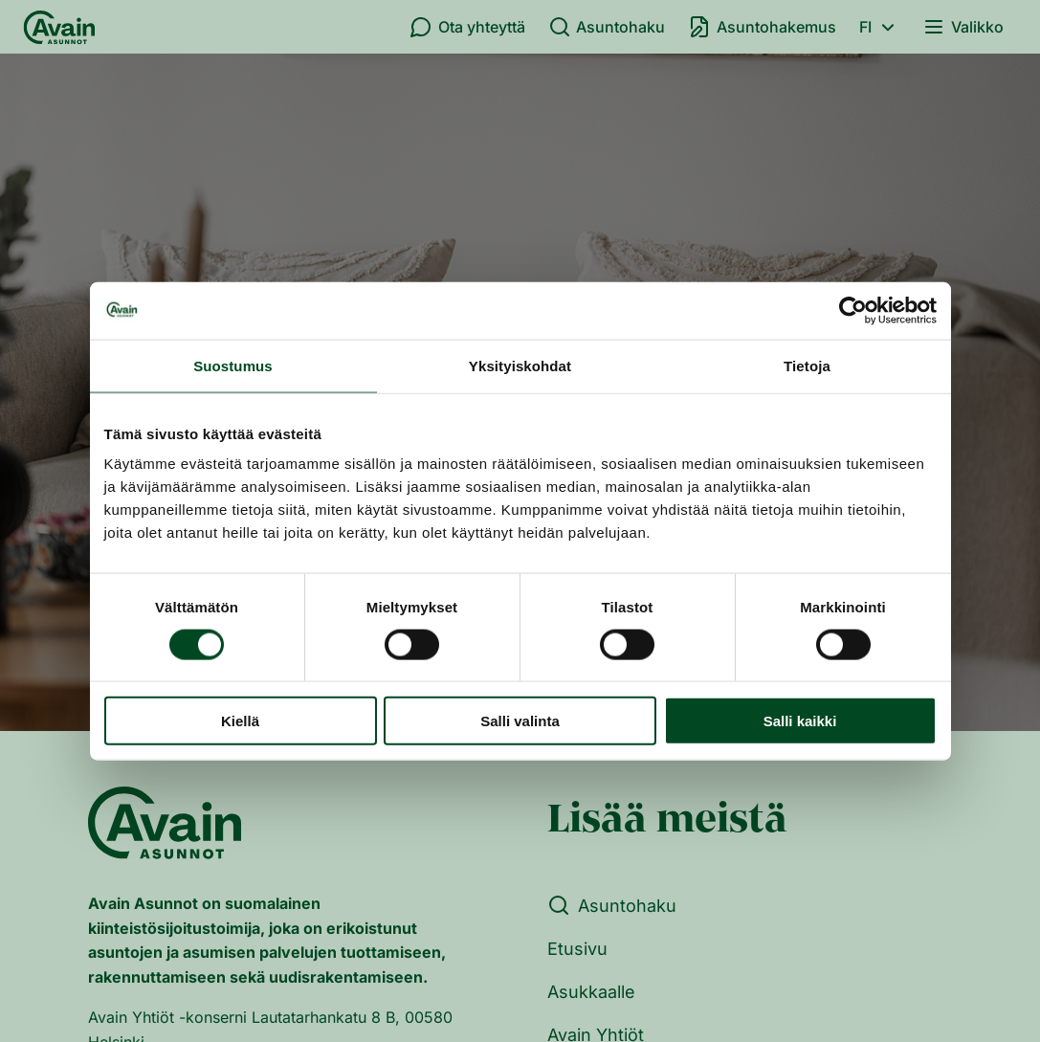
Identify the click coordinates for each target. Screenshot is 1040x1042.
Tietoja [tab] (807, 365)
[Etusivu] (59, 26)
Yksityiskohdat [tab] (520, 365)
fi (879, 26)
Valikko (963, 26)
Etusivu (577, 949)
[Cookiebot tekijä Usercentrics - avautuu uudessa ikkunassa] (853, 310)
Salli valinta (520, 721)
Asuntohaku (607, 26)
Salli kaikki (800, 721)
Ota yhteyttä (467, 26)
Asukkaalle (591, 992)
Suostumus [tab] (233, 365)
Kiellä (240, 721)
